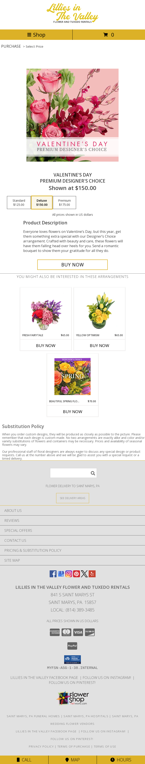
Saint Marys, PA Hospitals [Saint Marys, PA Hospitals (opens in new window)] (86, 716)
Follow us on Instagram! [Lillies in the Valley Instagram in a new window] (108, 677)
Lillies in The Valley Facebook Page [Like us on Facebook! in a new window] (45, 677)
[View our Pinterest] (76, 575)
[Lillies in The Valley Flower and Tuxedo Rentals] (73, 23)
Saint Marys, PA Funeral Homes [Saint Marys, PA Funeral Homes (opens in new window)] (33, 716)
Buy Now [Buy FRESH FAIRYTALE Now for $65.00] (45, 345)
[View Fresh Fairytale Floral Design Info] (46, 311)
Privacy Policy (41, 746)
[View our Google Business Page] (60, 575)
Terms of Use (105, 746)
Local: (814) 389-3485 (72, 610)
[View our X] (84, 575)
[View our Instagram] (68, 575)
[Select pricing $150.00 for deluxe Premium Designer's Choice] (42, 202)
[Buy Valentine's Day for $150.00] (72, 265)
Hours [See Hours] (120, 760)
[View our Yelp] (92, 575)
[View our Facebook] (53, 575)
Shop (36, 34)
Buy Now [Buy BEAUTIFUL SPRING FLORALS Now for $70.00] (72, 411)
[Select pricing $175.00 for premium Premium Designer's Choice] (64, 202)
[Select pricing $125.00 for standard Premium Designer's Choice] (19, 202)
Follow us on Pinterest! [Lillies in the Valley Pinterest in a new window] (72, 682)
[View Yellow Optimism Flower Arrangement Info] (99, 311)
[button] (72, 659)
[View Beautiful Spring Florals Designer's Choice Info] (72, 377)
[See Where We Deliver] (72, 498)
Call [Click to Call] (24, 760)
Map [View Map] (72, 760)
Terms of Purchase (73, 746)
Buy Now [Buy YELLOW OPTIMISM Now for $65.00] (99, 345)
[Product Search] (73, 473)
